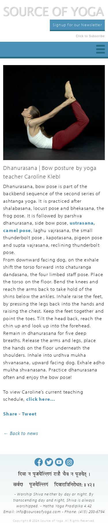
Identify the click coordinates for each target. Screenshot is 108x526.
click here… (40, 399)
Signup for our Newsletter (77, 24)
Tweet (29, 414)
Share (10, 414)
